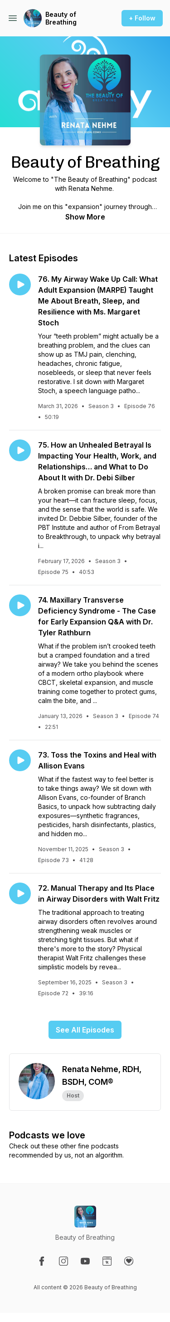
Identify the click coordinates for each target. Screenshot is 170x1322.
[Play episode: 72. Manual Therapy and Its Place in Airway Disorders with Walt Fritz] (20, 893)
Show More (85, 216)
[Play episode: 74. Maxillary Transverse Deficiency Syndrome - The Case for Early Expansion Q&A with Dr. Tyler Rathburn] (20, 605)
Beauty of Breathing (61, 18)
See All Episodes (85, 1029)
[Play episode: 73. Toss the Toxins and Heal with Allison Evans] (20, 760)
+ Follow (142, 18)
